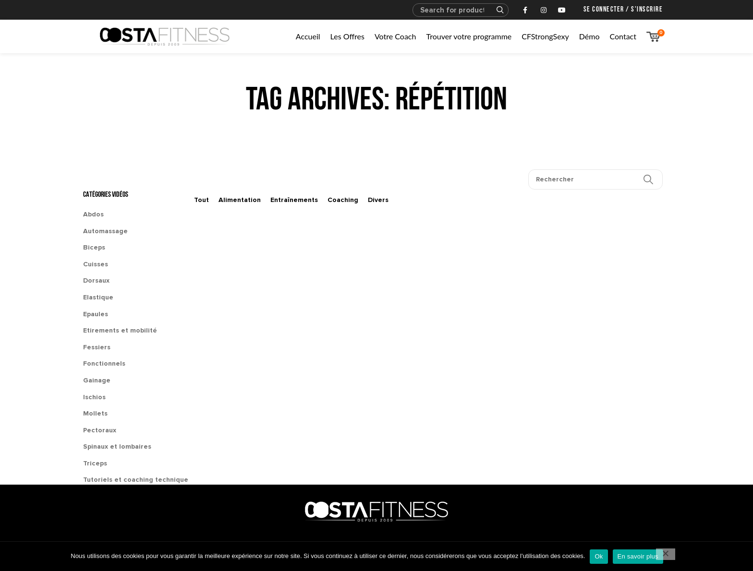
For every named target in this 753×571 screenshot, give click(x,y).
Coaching (343, 200)
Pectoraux (99, 430)
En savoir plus (638, 556)
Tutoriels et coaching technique (135, 480)
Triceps (95, 463)
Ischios (94, 397)
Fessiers (96, 347)
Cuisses (95, 264)
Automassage (105, 231)
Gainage (96, 380)
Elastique (98, 297)
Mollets (95, 413)
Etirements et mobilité (120, 330)
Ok (599, 556)
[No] (665, 554)
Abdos (93, 214)
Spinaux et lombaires (117, 446)
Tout (201, 200)
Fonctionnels (104, 363)
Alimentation (240, 200)
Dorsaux (96, 280)
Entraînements (294, 200)
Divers (378, 200)
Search (496, 10)
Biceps (94, 247)
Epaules (95, 314)
